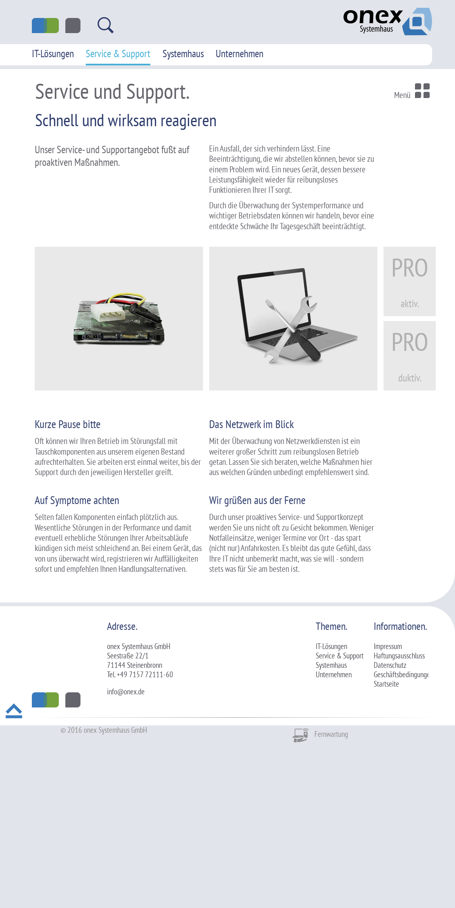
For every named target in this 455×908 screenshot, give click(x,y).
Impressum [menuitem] (388, 807)
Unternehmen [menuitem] (239, 53)
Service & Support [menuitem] (118, 53)
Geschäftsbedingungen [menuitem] (403, 836)
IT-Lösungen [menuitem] (53, 53)
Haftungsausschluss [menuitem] (399, 817)
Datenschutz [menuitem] (390, 826)
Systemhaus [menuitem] (183, 53)
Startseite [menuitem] (386, 845)
